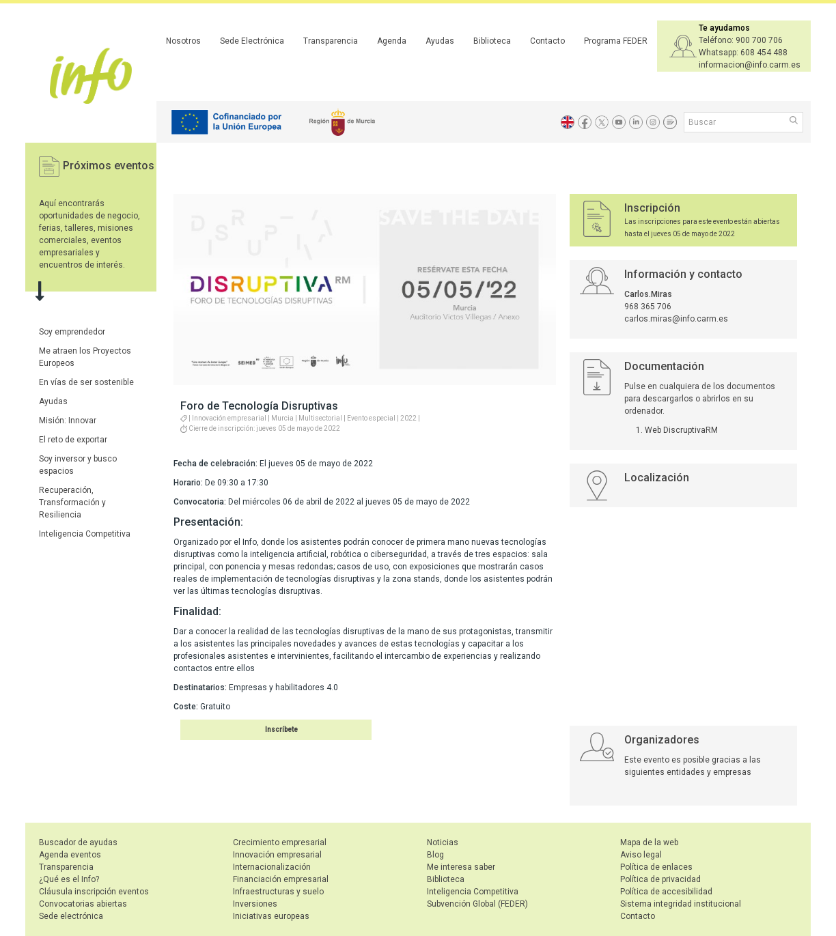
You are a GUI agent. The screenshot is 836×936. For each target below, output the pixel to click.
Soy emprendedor (72, 332)
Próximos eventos (108, 165)
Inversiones (255, 904)
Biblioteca (492, 41)
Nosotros (183, 41)
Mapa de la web (649, 842)
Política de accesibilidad (666, 891)
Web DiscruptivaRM (681, 430)
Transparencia (330, 41)
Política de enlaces (656, 867)
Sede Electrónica (252, 41)
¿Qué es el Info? (69, 879)
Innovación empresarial (277, 855)
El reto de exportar (73, 439)
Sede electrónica (71, 916)
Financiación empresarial (281, 879)
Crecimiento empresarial (279, 842)
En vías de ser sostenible (86, 382)
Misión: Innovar (67, 420)
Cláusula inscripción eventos (94, 891)
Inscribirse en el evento (259, 729)
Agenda (391, 41)
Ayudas (440, 41)
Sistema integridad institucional (680, 904)
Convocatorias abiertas (83, 904)
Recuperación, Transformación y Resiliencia (72, 502)
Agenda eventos (70, 855)
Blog (435, 855)
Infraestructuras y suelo (278, 891)
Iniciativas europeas (271, 916)
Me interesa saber (461, 867)
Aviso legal (641, 855)
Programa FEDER (615, 41)
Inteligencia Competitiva (84, 534)
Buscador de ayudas (78, 842)
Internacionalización (272, 867)
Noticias (442, 842)
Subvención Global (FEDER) (477, 904)
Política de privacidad (660, 879)
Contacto (547, 41)
